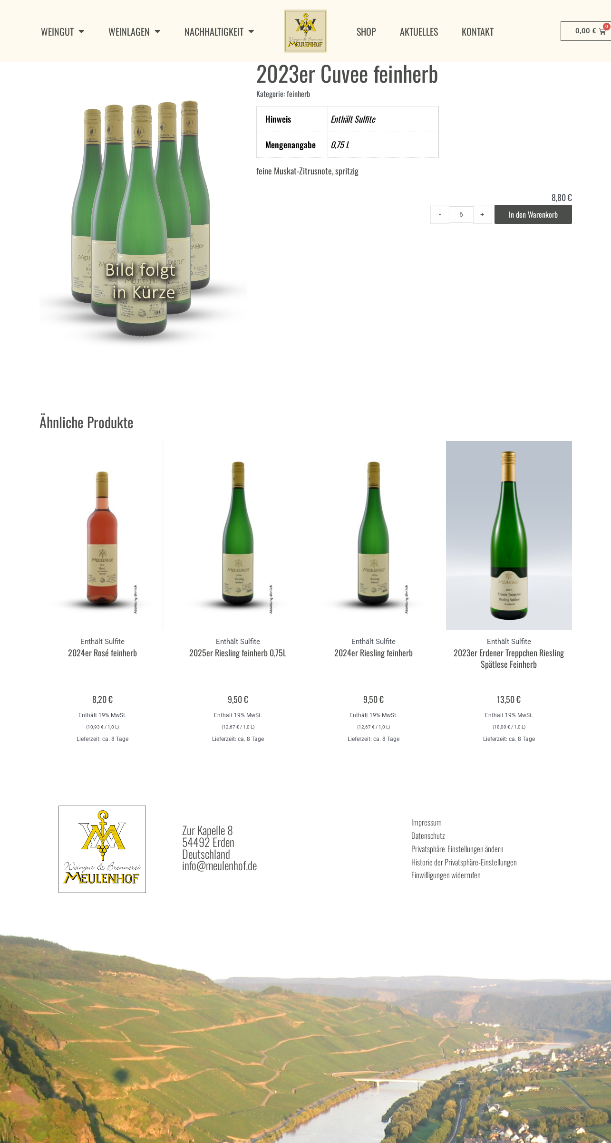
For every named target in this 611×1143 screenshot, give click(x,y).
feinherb (300, 121)
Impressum (432, 851)
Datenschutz (435, 863)
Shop (366, 31)
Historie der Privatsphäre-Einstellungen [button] (487, 886)
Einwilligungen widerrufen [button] (461, 898)
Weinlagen (134, 31)
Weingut (63, 31)
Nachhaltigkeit (219, 31)
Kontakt (478, 31)
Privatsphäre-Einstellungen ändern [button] (477, 875)
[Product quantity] (454, 242)
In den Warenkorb (530, 242)
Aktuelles (419, 31)
